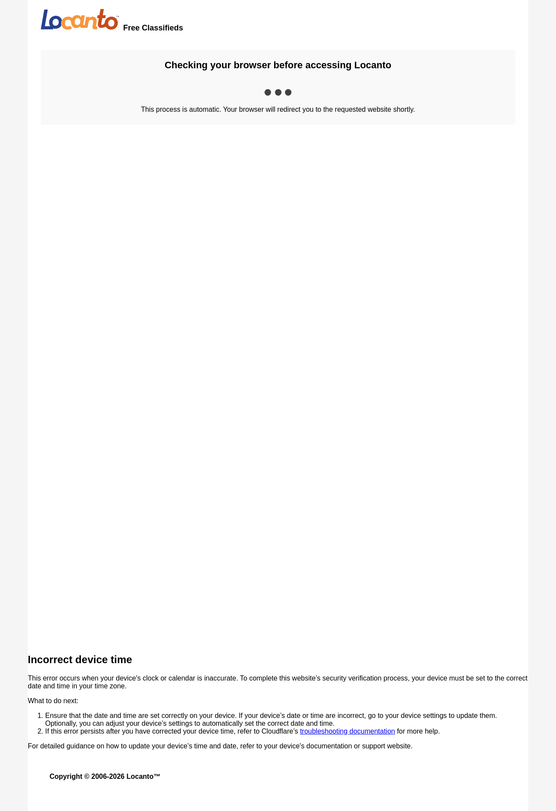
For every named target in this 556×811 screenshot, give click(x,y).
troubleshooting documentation (347, 731)
